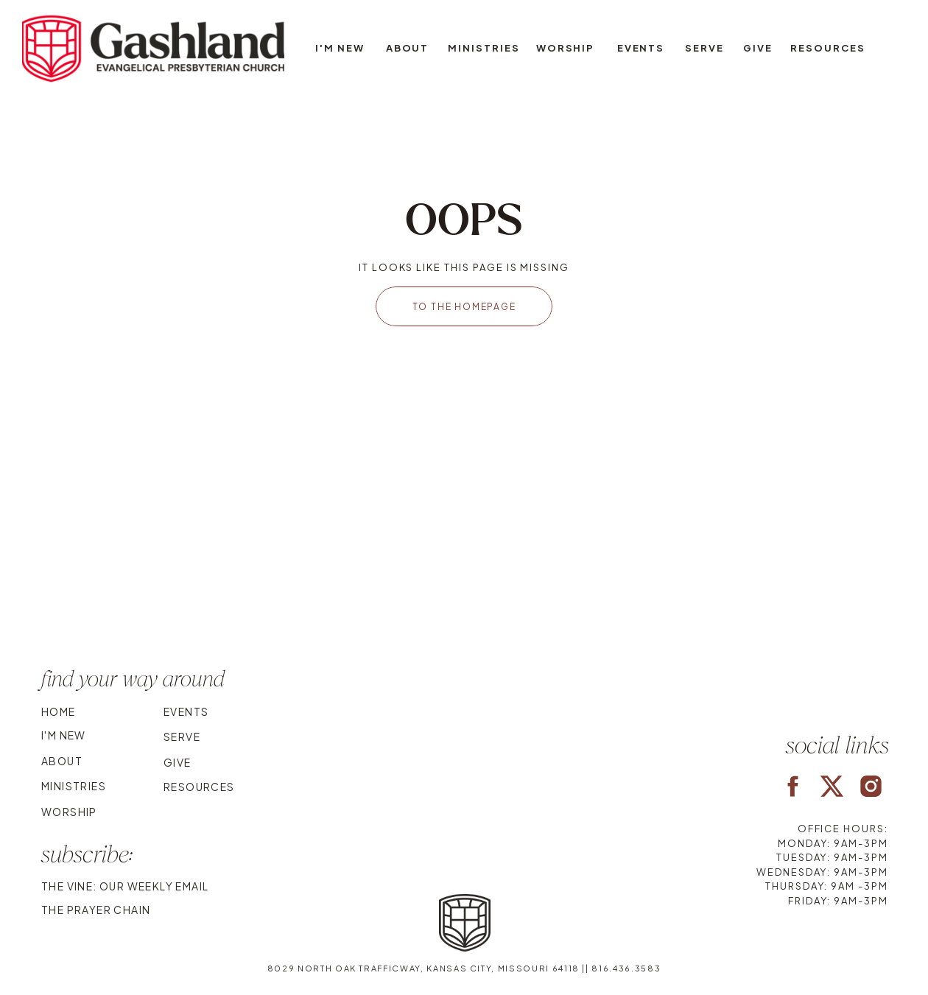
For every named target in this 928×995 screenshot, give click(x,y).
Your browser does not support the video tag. (464, 555)
